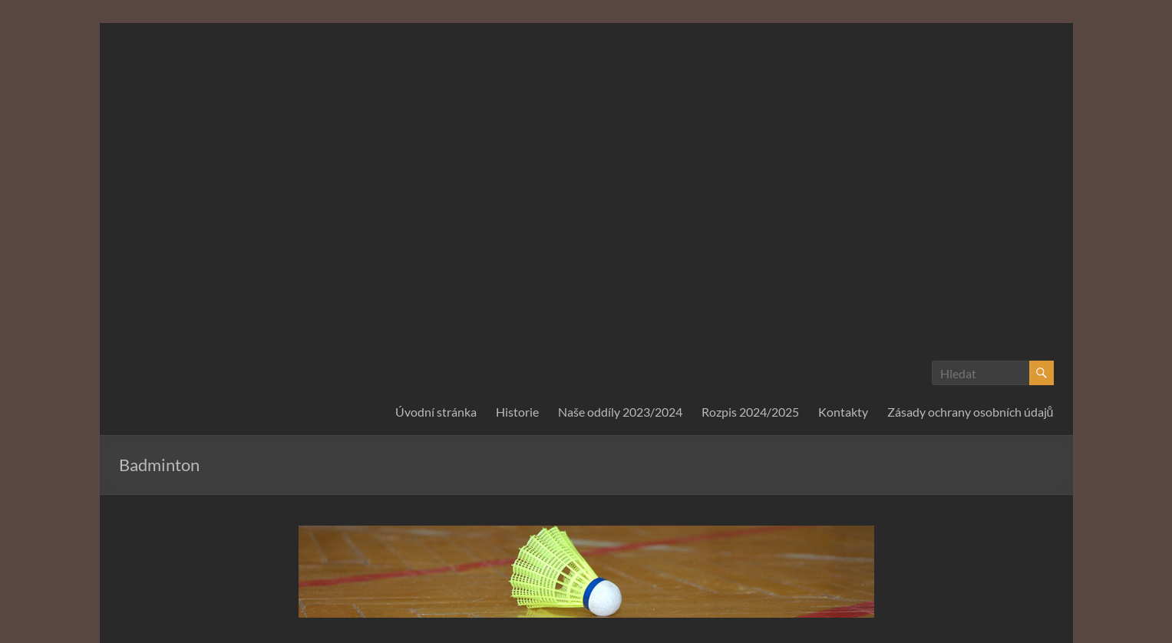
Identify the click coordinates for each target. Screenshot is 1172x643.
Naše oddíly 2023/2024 (620, 170)
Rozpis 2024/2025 (750, 170)
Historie (517, 170)
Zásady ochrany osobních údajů (970, 170)
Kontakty (843, 170)
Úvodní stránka (436, 170)
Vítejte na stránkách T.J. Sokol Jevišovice (432, 535)
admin (336, 480)
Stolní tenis (817, 535)
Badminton (481, 480)
